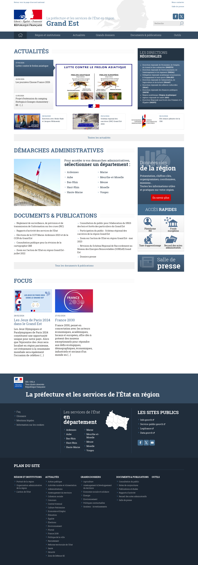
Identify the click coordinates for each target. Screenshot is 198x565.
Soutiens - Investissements (95, 506)
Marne (104, 172)
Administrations (55, 489)
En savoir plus (161, 197)
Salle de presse (178, 6)
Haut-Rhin (73, 187)
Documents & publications (146, 35)
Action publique (55, 481)
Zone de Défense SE (56, 555)
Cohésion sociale (55, 496)
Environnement (55, 526)
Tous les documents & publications (74, 265)
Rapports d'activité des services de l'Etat (37, 230)
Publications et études (128, 489)
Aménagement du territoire (60, 492)
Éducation (52, 515)
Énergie (86, 495)
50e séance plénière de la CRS (169, 120)
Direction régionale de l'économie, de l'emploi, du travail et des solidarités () (161, 66)
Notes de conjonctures (128, 485)
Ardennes (73, 172)
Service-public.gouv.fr (152, 424)
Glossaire (21, 416)
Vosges (104, 192)
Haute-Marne (75, 192)
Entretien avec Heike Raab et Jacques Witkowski (53, 120)
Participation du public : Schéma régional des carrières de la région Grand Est (102, 232)
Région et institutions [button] (47, 35)
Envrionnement (90, 499)
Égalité (51, 518)
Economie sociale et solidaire (96, 492)
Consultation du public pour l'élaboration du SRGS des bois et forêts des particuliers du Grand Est (104, 225)
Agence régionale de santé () (155, 97)
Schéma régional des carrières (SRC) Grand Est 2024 (111, 121)
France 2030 (65, 320)
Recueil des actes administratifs (173, 241)
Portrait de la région (25, 481)
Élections (52, 522)
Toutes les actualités (99, 137)
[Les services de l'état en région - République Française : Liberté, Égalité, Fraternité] (87, 24)
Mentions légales (25, 420)
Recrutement (53, 541)
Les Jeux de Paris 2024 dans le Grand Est (32, 322)
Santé (50, 548)
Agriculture (88, 481)
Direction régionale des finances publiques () (160, 91)
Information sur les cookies (30, 424)
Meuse (104, 182)
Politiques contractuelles (94, 503)
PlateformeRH (150, 224)
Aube (70, 177)
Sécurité (51, 552)
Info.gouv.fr (147, 419)
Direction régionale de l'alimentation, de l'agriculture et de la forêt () (158, 81)
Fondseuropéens (173, 224)
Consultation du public (129, 481)
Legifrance (147, 428)
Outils (177, 35)
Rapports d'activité (127, 492)
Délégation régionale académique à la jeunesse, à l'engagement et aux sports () (161, 76)
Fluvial (51, 530)
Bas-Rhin (72, 182)
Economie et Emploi (57, 511)
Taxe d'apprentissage (150, 240)
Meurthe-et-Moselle (112, 177)
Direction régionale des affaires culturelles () (160, 86)
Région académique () (159, 95)
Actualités (79, 35)
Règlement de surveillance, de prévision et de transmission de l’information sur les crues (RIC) (39, 225)
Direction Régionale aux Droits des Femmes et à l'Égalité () (162, 101)
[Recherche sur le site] (168, 23)
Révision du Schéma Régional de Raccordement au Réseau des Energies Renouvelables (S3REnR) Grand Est (104, 249)
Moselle (104, 187)
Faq (18, 411)
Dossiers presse (88, 256)
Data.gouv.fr (147, 432)
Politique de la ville (56, 537)
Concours (52, 500)
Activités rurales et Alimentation (62, 485)
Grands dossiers (105, 35)
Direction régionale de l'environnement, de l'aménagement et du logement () (159, 71)
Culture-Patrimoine (56, 507)
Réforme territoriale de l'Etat (60, 544)
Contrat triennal (55, 504)
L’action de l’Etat (24, 492)
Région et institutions (28, 477)
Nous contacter (178, 2)
